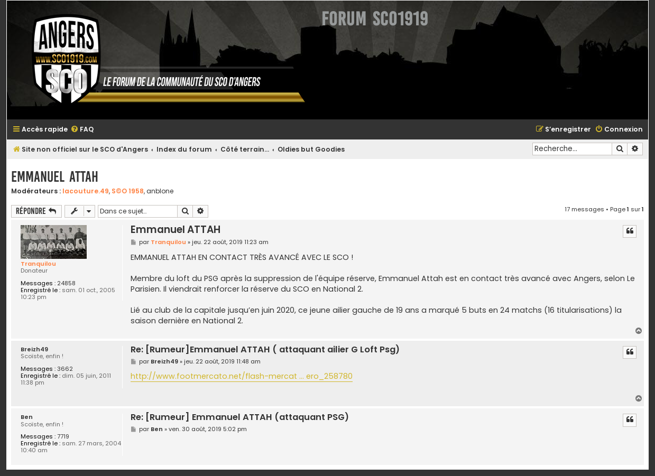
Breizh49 (34, 349)
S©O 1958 (128, 190)
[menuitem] (82, 130)
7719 (63, 436)
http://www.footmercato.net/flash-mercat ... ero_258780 (242, 376)
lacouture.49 (85, 190)
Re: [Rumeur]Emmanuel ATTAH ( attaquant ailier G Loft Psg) (265, 350)
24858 (66, 283)
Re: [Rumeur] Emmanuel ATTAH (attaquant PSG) (240, 417)
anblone (159, 191)
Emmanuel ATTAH (54, 177)
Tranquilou (38, 263)
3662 (65, 369)
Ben (27, 417)
